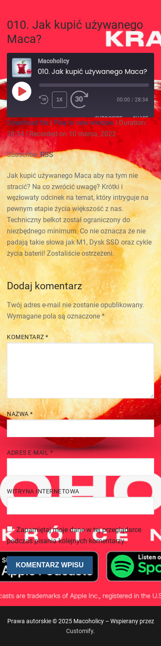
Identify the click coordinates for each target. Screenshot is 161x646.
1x (59, 100)
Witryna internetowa (43, 491)
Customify (79, 631)
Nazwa (20, 413)
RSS (46, 154)
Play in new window (84, 123)
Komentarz (28, 337)
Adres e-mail (30, 452)
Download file (28, 123)
